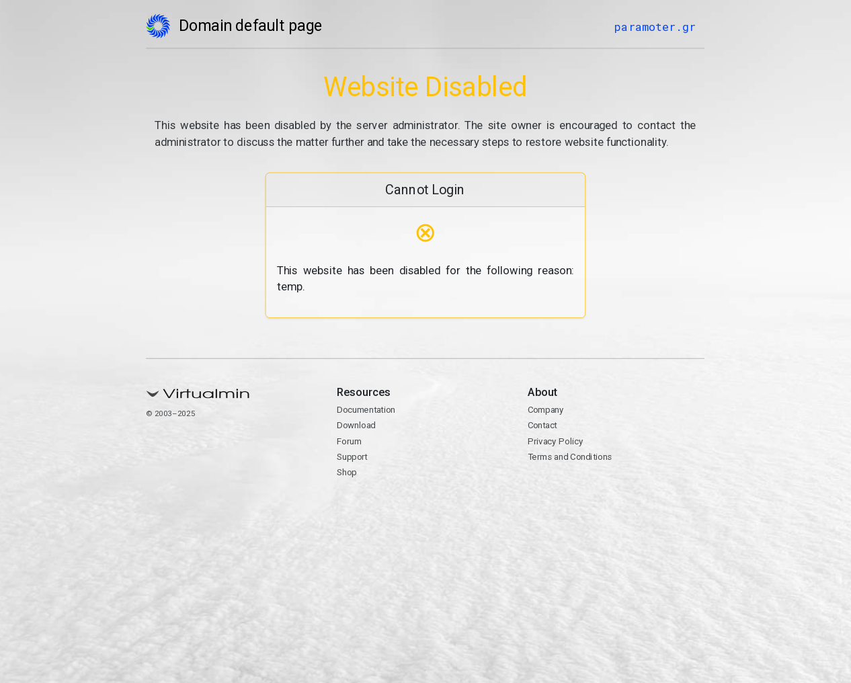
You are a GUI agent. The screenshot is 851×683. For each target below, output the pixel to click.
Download (356, 425)
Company (546, 410)
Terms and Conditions (570, 456)
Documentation (366, 410)
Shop (347, 472)
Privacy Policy (555, 441)
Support (352, 456)
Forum (349, 441)
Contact (542, 425)
